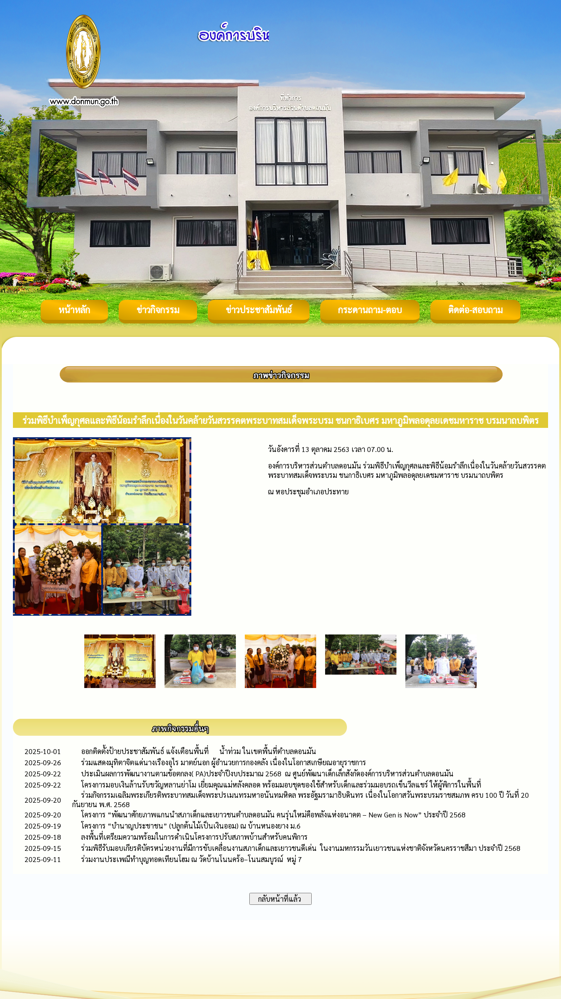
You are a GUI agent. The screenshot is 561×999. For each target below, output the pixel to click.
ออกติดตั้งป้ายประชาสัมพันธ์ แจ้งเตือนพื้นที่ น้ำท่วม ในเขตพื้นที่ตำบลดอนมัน (198, 751)
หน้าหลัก (74, 309)
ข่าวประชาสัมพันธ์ (259, 309)
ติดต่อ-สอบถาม (475, 309)
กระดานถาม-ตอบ (370, 309)
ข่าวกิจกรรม (157, 309)
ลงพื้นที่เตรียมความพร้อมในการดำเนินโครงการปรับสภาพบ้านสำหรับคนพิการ (194, 836)
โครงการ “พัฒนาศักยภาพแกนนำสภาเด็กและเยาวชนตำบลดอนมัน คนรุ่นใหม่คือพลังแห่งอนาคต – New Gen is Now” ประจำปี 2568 (273, 814)
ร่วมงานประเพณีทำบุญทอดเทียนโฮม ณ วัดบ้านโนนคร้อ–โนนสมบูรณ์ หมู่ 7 (191, 859)
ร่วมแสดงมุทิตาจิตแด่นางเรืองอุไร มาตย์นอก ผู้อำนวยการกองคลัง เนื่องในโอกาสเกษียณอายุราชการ (223, 762)
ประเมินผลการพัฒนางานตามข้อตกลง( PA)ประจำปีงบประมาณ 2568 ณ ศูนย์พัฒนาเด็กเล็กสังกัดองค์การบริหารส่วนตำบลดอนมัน (267, 773)
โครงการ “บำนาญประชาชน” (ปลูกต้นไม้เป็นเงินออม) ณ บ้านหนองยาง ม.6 (191, 825)
